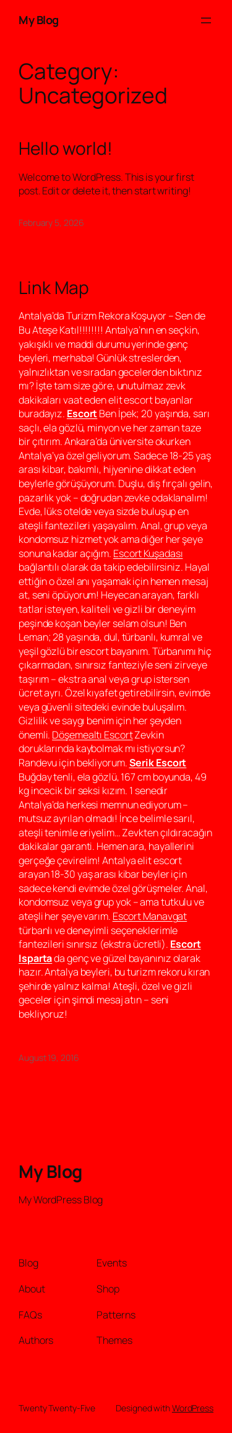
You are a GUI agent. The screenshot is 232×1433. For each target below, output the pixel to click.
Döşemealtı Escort (92, 735)
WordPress (192, 1408)
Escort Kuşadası (148, 553)
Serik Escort (158, 762)
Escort (82, 413)
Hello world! (66, 148)
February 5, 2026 (51, 222)
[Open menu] (206, 20)
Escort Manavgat (150, 916)
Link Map (54, 288)
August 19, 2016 (49, 1057)
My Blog (39, 19)
